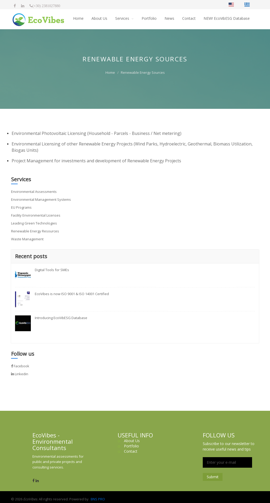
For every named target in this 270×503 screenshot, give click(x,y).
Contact (189, 18)
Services (122, 18)
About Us (99, 18)
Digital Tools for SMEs (52, 269)
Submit (213, 476)
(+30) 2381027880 (46, 6)
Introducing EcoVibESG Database (61, 317)
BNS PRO (98, 499)
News (169, 18)
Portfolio (149, 18)
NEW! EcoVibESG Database (227, 18)
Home (78, 18)
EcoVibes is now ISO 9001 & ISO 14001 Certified (72, 293)
